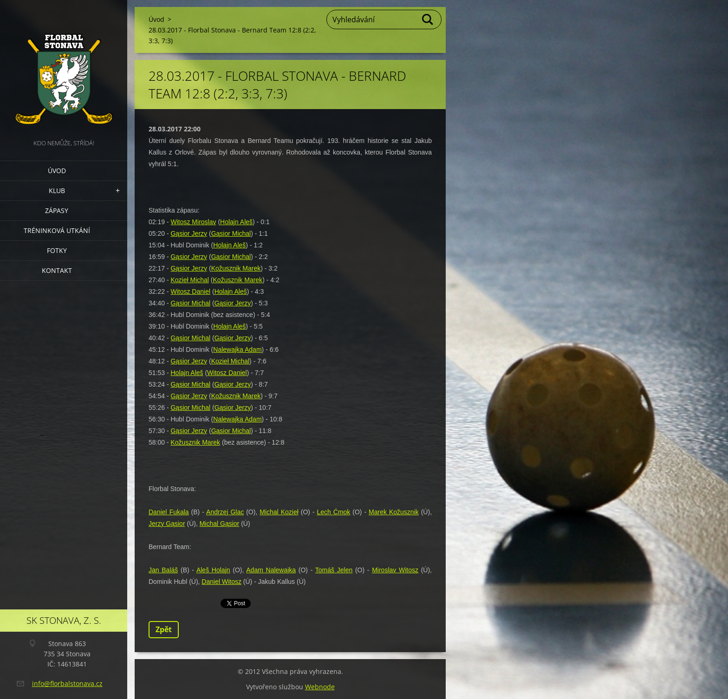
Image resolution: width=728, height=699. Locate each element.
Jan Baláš (163, 570)
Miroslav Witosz (395, 570)
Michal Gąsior (220, 523)
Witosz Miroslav (193, 222)
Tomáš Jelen (333, 570)
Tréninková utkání (57, 230)
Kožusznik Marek (236, 268)
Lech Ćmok (334, 512)
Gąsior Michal (231, 233)
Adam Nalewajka (271, 570)
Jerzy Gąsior (167, 523)
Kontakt (57, 270)
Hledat (428, 19)
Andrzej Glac (225, 512)
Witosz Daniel (190, 291)
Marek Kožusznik (394, 512)
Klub (57, 190)
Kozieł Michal (189, 280)
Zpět (164, 629)
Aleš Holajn (213, 570)
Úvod (57, 170)
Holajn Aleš (236, 222)
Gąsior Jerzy (188, 233)
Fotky (57, 250)
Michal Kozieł (279, 512)
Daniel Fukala (169, 512)
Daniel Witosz (221, 581)
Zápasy (56, 210)
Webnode (320, 686)
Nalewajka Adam (237, 349)
